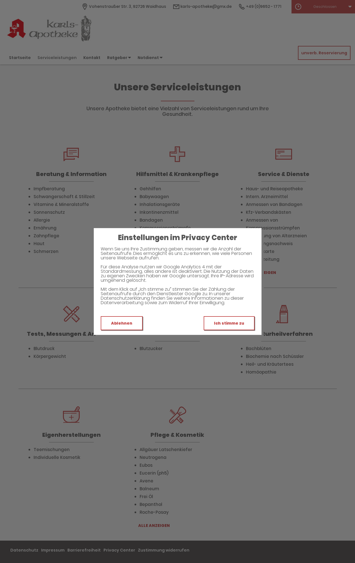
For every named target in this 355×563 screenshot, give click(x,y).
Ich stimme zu (229, 323)
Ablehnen (121, 323)
